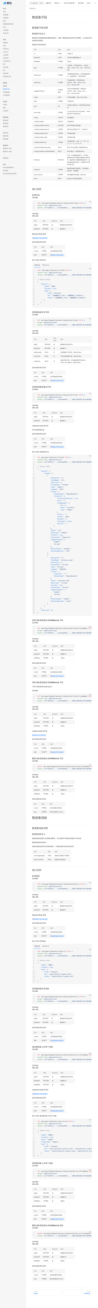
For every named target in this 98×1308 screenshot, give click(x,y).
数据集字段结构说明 (40, 238)
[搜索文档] (36, 3)
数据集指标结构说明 (57, 936)
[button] (13, 8)
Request (37, 265)
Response (45, 265)
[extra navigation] (95, 3)
